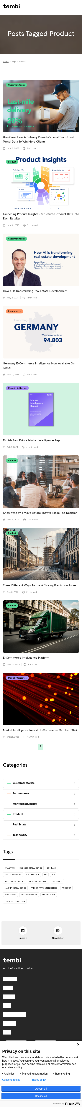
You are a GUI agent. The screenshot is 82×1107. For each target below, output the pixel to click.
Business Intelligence (30, 868)
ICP (53, 875)
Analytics (10, 868)
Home (6, 62)
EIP (45, 875)
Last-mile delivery (38, 881)
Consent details (11, 1079)
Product (66, 888)
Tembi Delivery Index (15, 901)
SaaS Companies (29, 895)
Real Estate (10, 895)
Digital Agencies (13, 875)
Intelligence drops (14, 881)
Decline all (41, 1096)
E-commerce (32, 875)
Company (51, 868)
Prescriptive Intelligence (44, 888)
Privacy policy (38, 1079)
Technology (48, 895)
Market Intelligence (15, 888)
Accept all (41, 1088)
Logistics (57, 881)
